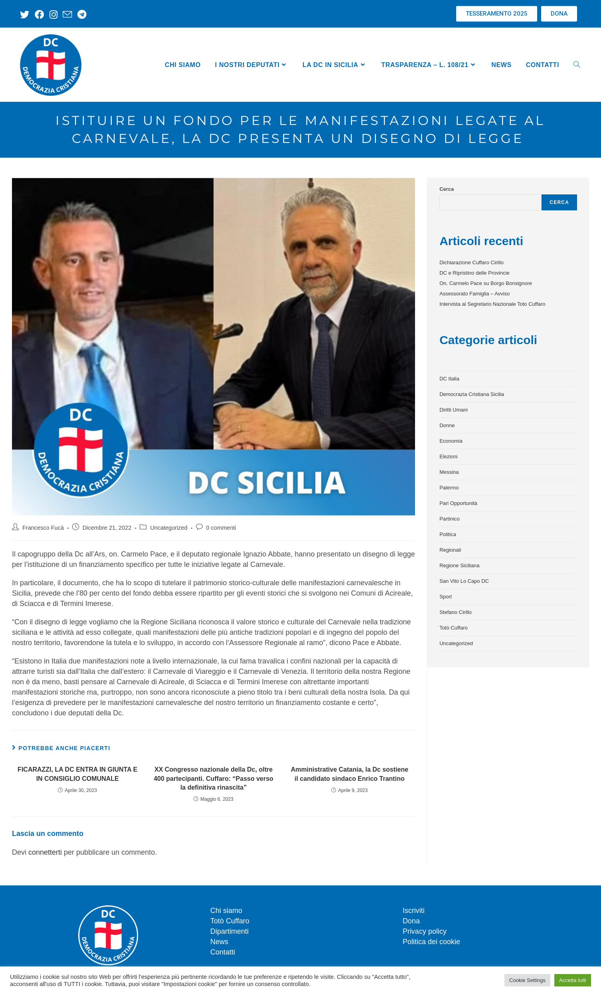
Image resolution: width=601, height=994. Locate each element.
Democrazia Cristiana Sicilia (471, 394)
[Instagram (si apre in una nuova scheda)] (51, 14)
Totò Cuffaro (453, 628)
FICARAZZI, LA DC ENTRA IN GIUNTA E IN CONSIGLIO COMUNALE (77, 774)
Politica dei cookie (431, 942)
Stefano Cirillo (455, 612)
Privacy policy (425, 931)
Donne (447, 425)
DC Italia (449, 379)
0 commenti (221, 528)
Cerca (446, 189)
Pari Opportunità (458, 503)
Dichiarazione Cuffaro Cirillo (471, 262)
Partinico (449, 519)
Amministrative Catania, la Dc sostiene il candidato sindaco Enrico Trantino (349, 774)
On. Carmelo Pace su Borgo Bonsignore (485, 283)
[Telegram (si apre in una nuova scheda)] (79, 14)
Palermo (449, 488)
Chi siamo (226, 911)
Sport (445, 597)
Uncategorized (169, 528)
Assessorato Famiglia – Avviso (474, 294)
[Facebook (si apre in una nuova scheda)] (38, 14)
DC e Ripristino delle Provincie (474, 273)
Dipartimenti (229, 931)
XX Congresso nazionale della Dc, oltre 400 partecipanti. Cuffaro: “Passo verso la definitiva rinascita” (213, 778)
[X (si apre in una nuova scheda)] (26, 14)
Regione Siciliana (459, 565)
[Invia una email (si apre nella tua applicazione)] (65, 14)
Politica (447, 534)
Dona (411, 921)
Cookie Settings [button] (527, 980)
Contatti (222, 952)
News (219, 942)
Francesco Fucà (43, 528)
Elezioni (448, 456)
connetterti (45, 852)
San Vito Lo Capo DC (464, 581)
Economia (451, 441)
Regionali (450, 550)
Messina (449, 472)
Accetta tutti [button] (572, 980)
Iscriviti (414, 911)
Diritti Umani (453, 410)
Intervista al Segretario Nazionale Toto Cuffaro (492, 304)
